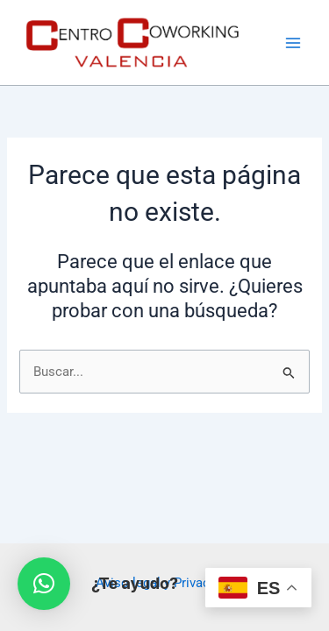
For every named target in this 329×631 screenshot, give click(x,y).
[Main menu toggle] (293, 43)
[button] (44, 583)
